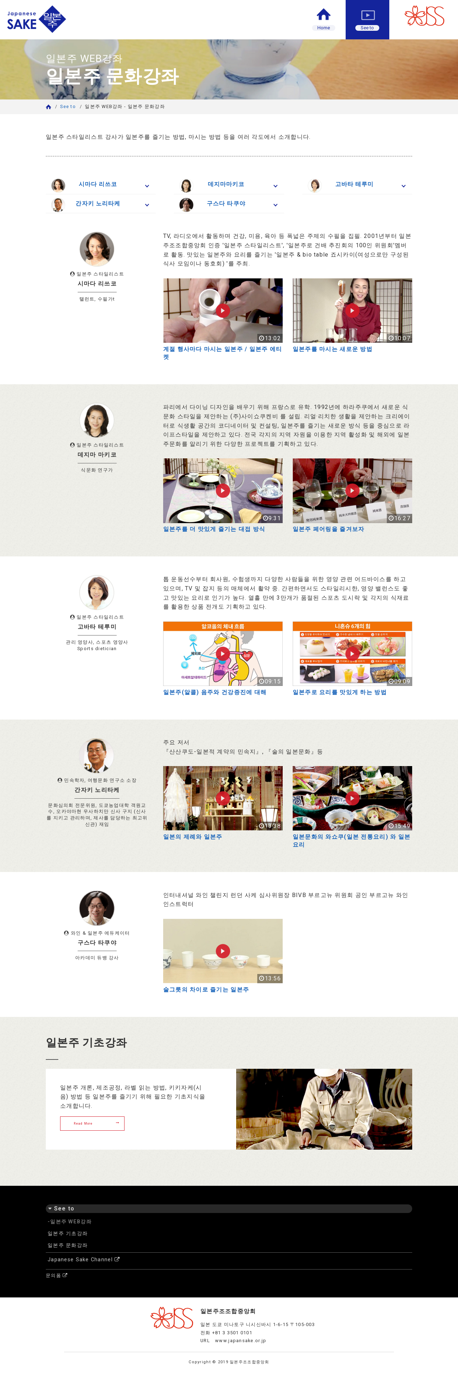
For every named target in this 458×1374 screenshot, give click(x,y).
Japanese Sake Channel (84, 1260)
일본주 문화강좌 (68, 1245)
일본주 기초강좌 (68, 1234)
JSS (429, 16)
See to (68, 106)
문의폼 (57, 1275)
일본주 (66, 19)
